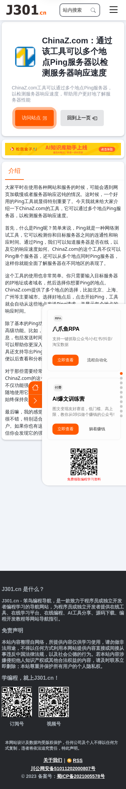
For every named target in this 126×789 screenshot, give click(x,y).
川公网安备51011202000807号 (63, 768)
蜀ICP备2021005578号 (81, 776)
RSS (75, 760)
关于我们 (52, 760)
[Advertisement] (63, 506)
